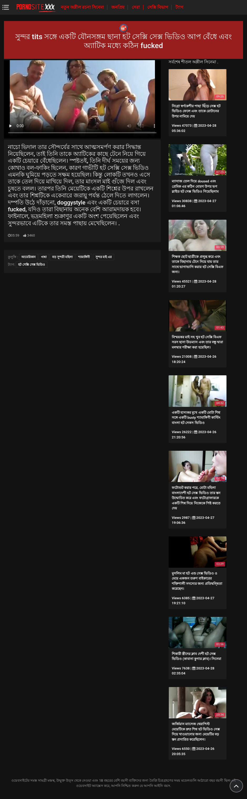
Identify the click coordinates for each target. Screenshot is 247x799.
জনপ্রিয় (118, 7)
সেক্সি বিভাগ (158, 7)
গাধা (44, 257)
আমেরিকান (28, 257)
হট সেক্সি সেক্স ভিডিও (31, 265)
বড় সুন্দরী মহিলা (62, 257)
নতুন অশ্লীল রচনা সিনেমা (83, 7)
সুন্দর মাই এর (103, 257)
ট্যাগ (179, 7)
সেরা (136, 7)
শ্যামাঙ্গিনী (84, 257)
